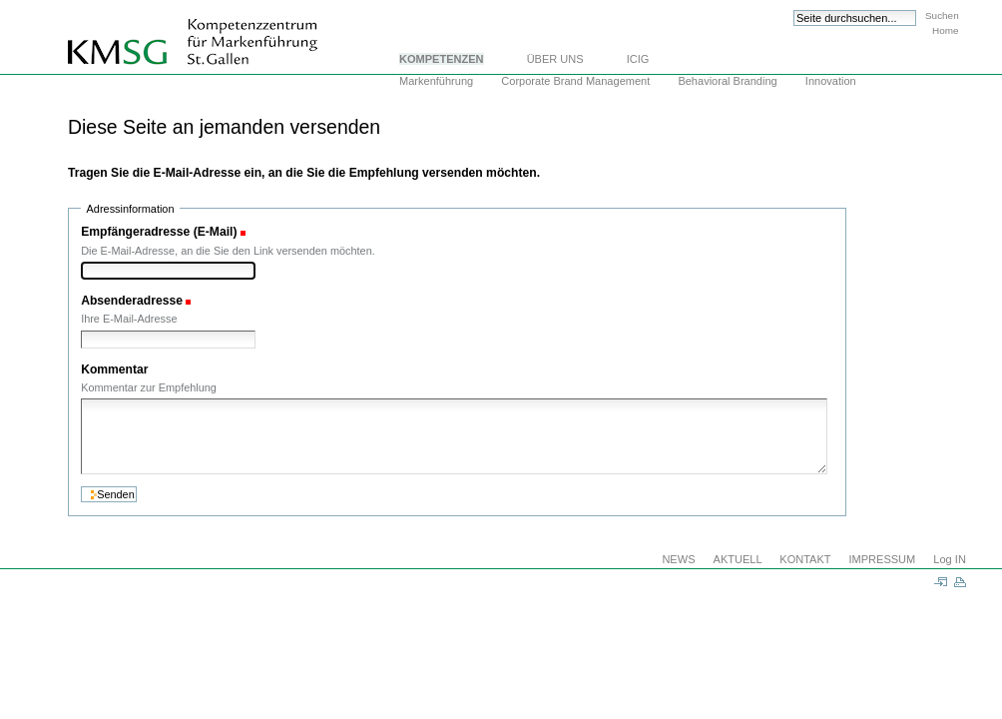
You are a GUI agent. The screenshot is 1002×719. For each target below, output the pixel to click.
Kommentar (114, 369)
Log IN (951, 559)
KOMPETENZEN (441, 59)
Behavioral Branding (727, 81)
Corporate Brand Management (575, 81)
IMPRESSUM (881, 559)
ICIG (638, 59)
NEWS (678, 559)
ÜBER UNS (555, 59)
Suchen (942, 15)
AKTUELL (738, 559)
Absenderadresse (132, 301)
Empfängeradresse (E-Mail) (159, 232)
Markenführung (436, 81)
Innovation (830, 81)
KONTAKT (804, 559)
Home (945, 30)
